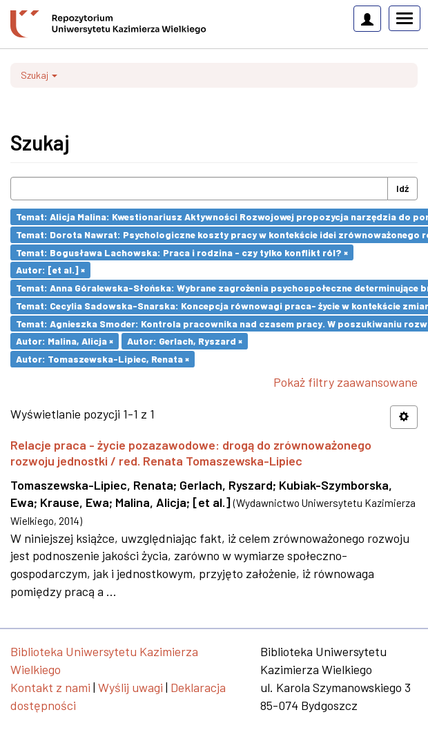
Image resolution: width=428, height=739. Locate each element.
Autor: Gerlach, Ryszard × (184, 341)
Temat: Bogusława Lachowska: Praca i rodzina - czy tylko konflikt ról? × (182, 252)
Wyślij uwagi (130, 687)
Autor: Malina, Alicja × (64, 341)
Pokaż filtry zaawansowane (345, 382)
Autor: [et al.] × (50, 270)
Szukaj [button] (39, 75)
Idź (402, 188)
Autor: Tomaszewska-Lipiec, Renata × (102, 359)
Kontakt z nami (50, 687)
